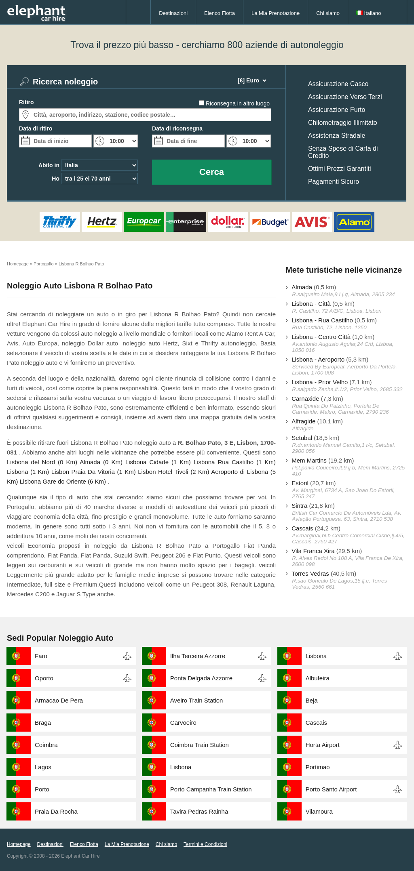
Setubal (301, 437)
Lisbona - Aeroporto (317, 359)
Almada (301, 287)
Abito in (48, 165)
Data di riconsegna (177, 128)
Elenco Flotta (219, 13)
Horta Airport (323, 744)
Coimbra (46, 744)
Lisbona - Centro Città (321, 336)
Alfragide (303, 421)
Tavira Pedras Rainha (199, 811)
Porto (42, 789)
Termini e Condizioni (205, 844)
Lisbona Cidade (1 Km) (158, 462)
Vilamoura (319, 811)
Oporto (44, 678)
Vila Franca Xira (312, 550)
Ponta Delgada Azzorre (201, 678)
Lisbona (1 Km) (28, 471)
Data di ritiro (35, 128)
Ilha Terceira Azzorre (197, 655)
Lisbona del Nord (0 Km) (42, 462)
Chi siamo (328, 13)
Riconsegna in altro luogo (238, 103)
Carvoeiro (183, 722)
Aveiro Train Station (196, 700)
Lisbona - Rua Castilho (322, 320)
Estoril (299, 483)
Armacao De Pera (59, 700)
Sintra (299, 505)
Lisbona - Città (311, 303)
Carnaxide (305, 398)
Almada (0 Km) (101, 462)
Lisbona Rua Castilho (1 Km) (235, 462)
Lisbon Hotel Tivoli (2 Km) (173, 471)
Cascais (302, 528)
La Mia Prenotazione (275, 13)
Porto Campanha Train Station (211, 789)
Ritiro (26, 102)
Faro (41, 655)
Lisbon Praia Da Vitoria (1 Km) (93, 471)
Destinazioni (173, 13)
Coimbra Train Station (199, 744)
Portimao (318, 767)
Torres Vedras (310, 573)
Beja (312, 700)
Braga (43, 722)
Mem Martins (309, 460)
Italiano (368, 13)
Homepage (19, 844)
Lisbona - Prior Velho (319, 382)
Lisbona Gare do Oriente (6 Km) (63, 481)
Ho (55, 178)
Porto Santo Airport (331, 789)
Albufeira (318, 678)
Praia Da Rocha (56, 811)
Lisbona (316, 655)
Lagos (43, 767)
